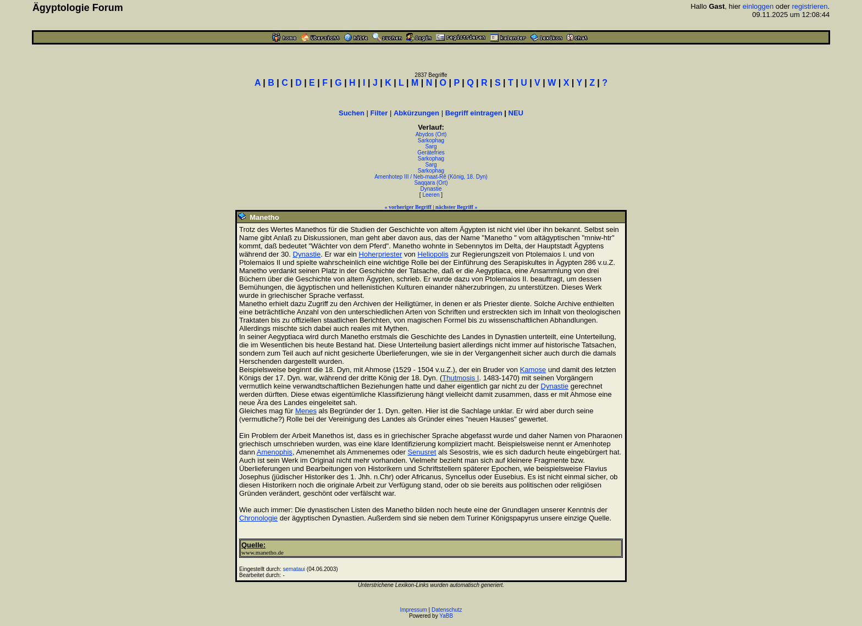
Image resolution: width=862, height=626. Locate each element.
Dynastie (431, 189)
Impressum (413, 610)
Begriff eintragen (473, 113)
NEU (516, 113)
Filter (379, 113)
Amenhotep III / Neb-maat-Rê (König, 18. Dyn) (431, 177)
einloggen (758, 6)
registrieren (809, 6)
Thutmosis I (460, 378)
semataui (294, 569)
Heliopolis (432, 254)
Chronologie (258, 518)
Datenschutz (447, 610)
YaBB (446, 616)
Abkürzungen (416, 113)
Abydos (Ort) (431, 134)
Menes (306, 411)
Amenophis (274, 452)
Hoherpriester (380, 254)
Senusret (421, 452)
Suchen (351, 113)
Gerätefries (430, 152)
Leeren (430, 195)
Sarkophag (431, 140)
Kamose (533, 369)
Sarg (430, 146)
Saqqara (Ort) (430, 183)
